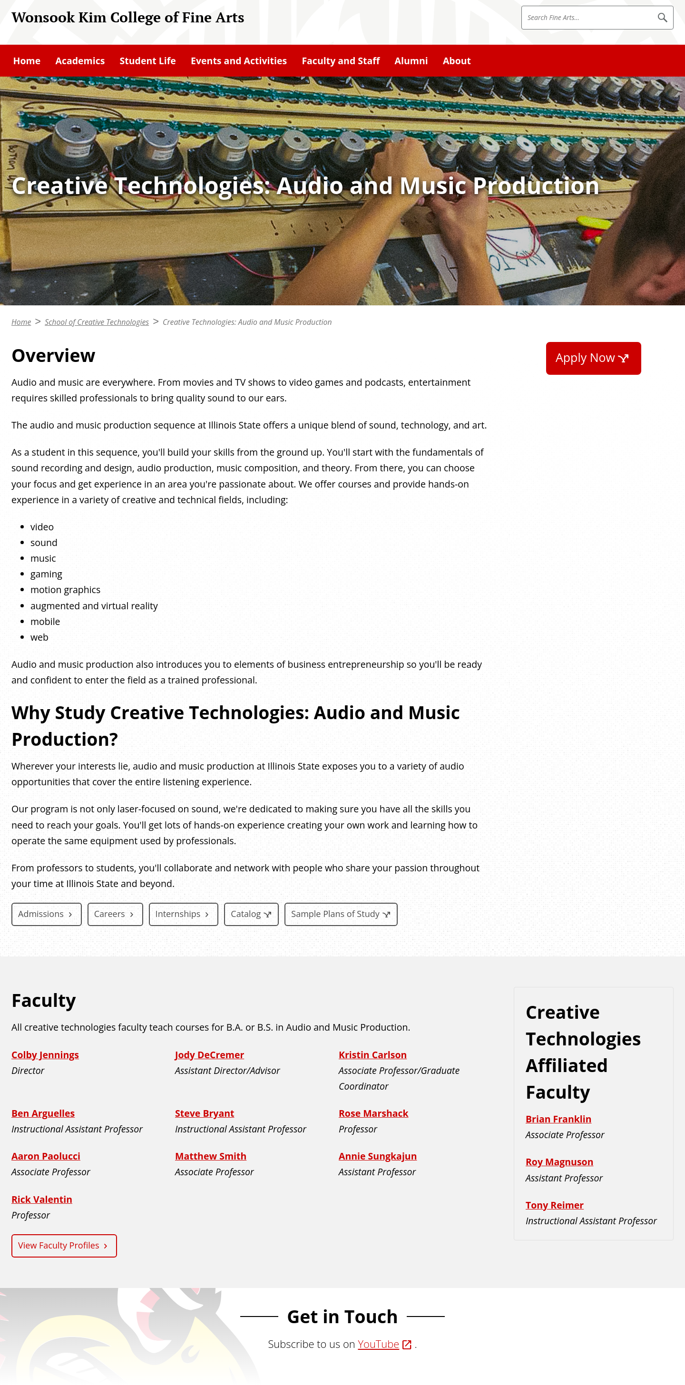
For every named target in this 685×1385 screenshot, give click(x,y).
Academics (80, 60)
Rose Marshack (374, 1113)
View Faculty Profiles (58, 1245)
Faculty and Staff (341, 60)
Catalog (246, 913)
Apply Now (585, 357)
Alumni (411, 60)
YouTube (378, 1344)
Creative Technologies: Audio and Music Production (247, 322)
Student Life (148, 60)
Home (27, 60)
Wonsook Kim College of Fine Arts (128, 17)
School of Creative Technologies (97, 322)
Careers (109, 913)
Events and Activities (239, 60)
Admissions (41, 913)
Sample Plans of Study (335, 913)
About (457, 60)
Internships (178, 913)
